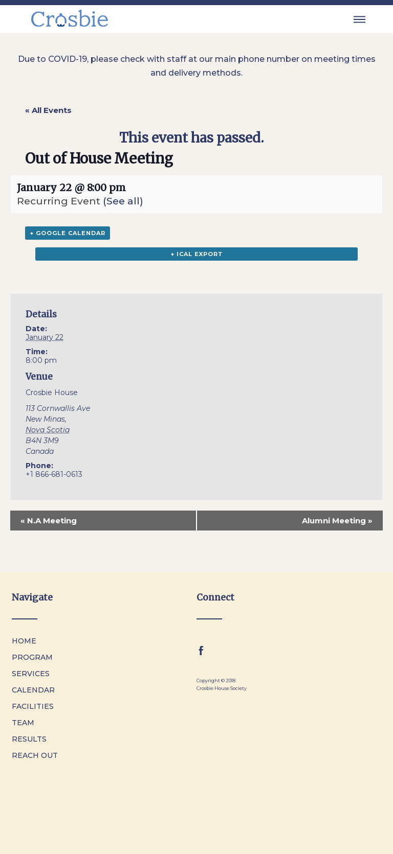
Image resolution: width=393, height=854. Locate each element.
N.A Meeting (48, 520)
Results (29, 739)
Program (32, 657)
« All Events (48, 110)
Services (31, 673)
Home (24, 640)
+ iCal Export (196, 254)
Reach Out (35, 755)
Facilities (33, 706)
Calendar (33, 690)
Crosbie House (52, 392)
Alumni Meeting (337, 520)
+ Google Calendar (67, 233)
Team (23, 722)
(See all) (123, 201)
